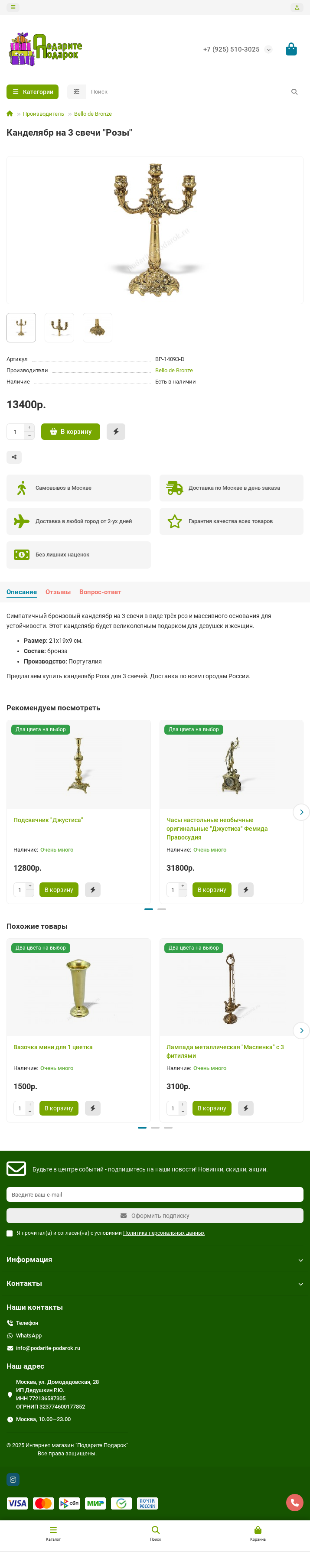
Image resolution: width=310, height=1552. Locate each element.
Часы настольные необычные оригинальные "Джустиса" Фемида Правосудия (217, 829)
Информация (155, 1259)
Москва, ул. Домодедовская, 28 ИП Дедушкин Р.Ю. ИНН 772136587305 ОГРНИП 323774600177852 (57, 1393)
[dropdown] (13, 7)
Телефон (27, 1322)
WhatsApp (29, 1335)
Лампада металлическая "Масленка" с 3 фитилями (225, 1051)
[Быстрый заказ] (116, 431)
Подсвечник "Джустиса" (48, 820)
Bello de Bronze (93, 114)
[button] (301, 812)
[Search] (195, 92)
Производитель (43, 114)
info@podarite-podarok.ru (48, 1347)
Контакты (155, 1283)
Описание (22, 592)
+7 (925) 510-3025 (231, 49)
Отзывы (58, 592)
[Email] (155, 1194)
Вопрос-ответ (100, 592)
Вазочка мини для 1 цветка (53, 1046)
